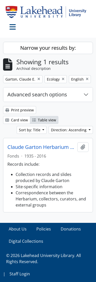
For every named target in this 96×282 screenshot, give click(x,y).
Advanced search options (37, 94)
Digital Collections (26, 241)
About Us (18, 229)
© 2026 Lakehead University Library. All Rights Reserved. (43, 258)
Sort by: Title (30, 129)
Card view (16, 120)
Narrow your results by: (48, 47)
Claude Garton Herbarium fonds (41, 147)
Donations (71, 229)
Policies (43, 229)
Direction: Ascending (69, 129)
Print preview (19, 110)
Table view (44, 120)
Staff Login (19, 274)
